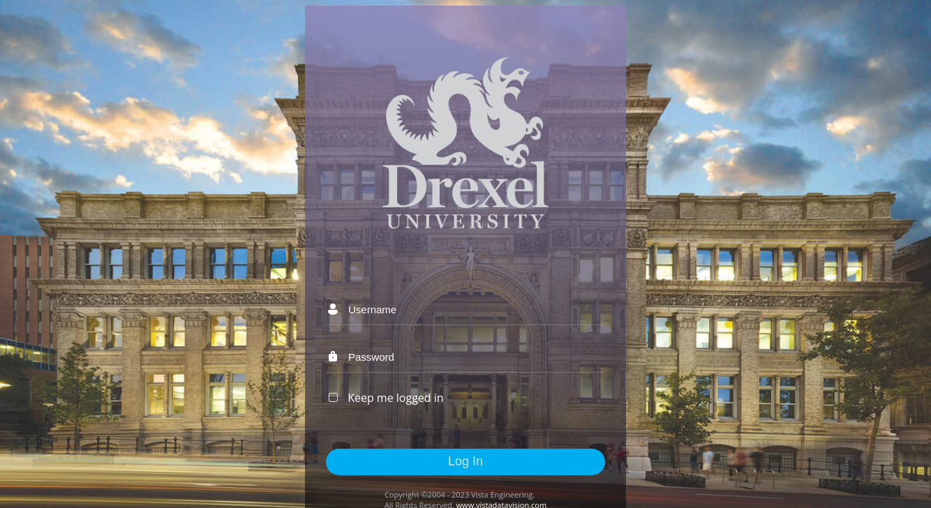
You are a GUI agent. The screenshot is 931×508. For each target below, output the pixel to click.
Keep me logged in (395, 397)
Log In (465, 461)
